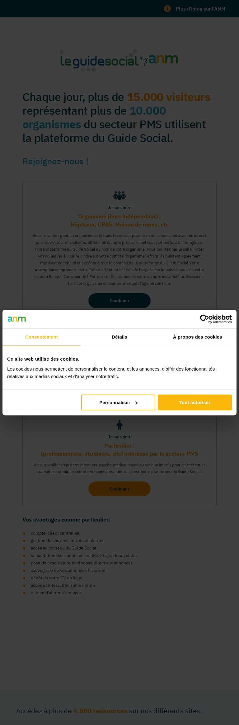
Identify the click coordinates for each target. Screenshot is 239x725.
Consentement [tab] (41, 337)
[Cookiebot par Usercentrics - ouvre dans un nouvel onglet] (204, 319)
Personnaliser (118, 402)
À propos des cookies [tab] (197, 337)
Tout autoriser (194, 402)
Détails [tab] (119, 337)
